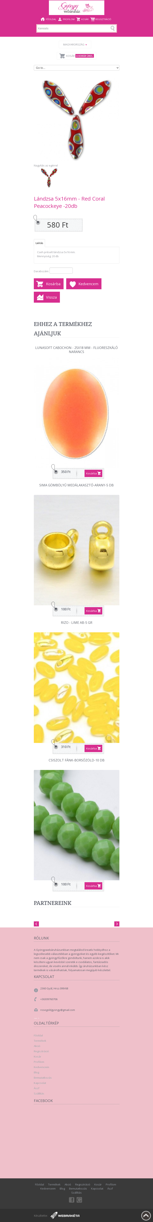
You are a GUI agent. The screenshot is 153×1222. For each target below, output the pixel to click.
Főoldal (51, 19)
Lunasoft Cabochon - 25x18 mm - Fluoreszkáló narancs (76, 350)
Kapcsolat (40, 1083)
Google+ (80, 1200)
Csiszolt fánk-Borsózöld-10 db (77, 760)
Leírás (39, 243)
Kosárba (53, 283)
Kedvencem (88, 283)
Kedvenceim (41, 1067)
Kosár (85, 19)
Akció (37, 1046)
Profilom (69, 19)
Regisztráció (103, 19)
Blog (36, 1072)
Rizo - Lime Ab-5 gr (76, 623)
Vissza (51, 297)
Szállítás (39, 1093)
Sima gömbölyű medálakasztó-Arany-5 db (76, 485)
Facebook (71, 1200)
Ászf (36, 1088)
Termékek (40, 1041)
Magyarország (75, 44)
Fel (146, 1216)
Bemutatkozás (43, 1078)
